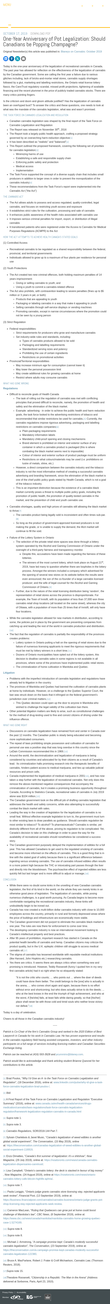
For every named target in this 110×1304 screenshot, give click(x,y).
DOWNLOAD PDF (40, 33)
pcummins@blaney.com (69, 1054)
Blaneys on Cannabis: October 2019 (81, 51)
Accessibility (21, 1292)
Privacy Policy (7, 1292)
